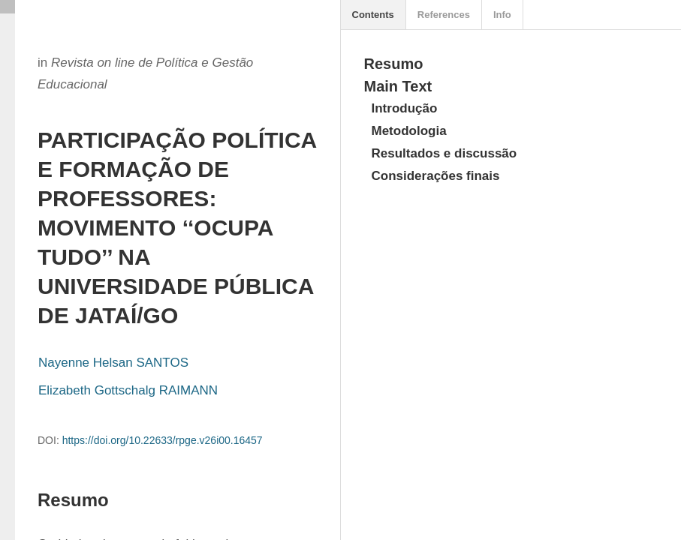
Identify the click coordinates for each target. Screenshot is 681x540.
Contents (373, 14)
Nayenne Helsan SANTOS (113, 363)
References (443, 14)
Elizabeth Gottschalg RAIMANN (128, 390)
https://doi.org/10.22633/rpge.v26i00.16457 (162, 440)
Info (502, 14)
